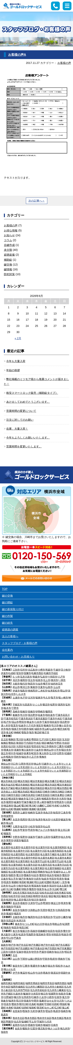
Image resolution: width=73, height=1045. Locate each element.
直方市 (65, 997)
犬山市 (12, 885)
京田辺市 (11, 920)
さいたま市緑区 (21, 770)
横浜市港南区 (23, 784)
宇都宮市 (17, 704)
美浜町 (55, 882)
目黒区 (4, 746)
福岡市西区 (61, 983)
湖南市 (9, 906)
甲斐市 (23, 830)
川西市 (12, 952)
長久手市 (13, 878)
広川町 (58, 1007)
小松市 (31, 826)
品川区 (12, 746)
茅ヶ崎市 (41, 802)
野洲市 (46, 903)
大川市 (60, 1000)
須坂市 (31, 837)
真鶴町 (32, 809)
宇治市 (56, 917)
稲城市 (19, 753)
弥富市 (40, 889)
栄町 (31, 729)
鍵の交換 (7, 595)
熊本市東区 (58, 1018)
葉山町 (17, 805)
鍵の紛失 (7, 622)
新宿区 (19, 743)
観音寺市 (17, 965)
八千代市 (31, 725)
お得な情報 (11, 230)
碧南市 (58, 875)
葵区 (51, 896)
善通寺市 (35, 965)
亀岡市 (31, 917)
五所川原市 (26, 676)
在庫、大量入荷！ (17, 428)
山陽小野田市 (35, 959)
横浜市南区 (36, 791)
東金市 (30, 722)
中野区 (58, 743)
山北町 (9, 809)
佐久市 (64, 837)
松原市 (22, 934)
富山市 (9, 823)
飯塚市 (26, 993)
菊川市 (27, 899)
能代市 (23, 683)
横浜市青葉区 (37, 781)
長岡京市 (48, 917)
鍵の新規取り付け (13, 609)
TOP (5, 588)
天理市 (43, 910)
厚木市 (55, 798)
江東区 (52, 739)
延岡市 (16, 1025)
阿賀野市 (8, 816)
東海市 (29, 878)
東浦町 (30, 882)
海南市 (7, 927)
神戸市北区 (22, 945)
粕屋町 (40, 1004)
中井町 (55, 805)
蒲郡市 (12, 875)
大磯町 (40, 805)
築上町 (65, 1007)
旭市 (31, 732)
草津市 (64, 903)
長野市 (23, 837)
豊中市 (66, 931)
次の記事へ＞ (36, 200)
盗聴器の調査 (10, 629)
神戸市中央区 (48, 945)
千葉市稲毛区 (11, 718)
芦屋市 (42, 952)
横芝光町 (62, 729)
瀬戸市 (22, 878)
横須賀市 (13, 798)
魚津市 (39, 819)
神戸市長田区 (8, 948)
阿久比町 (39, 882)
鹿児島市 (42, 1028)
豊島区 (12, 743)
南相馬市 (32, 690)
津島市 (25, 889)
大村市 (33, 1011)
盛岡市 (23, 680)
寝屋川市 (25, 931)
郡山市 (63, 690)
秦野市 (50, 802)
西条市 (46, 972)
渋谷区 (65, 743)
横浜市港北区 (37, 784)
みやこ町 (49, 1007)
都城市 (46, 1025)
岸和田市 (56, 934)
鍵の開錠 (7, 602)
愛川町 (25, 805)
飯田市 (25, 840)
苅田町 (55, 1004)
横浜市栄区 (51, 784)
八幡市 (64, 917)
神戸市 (12, 945)
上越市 (23, 812)
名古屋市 (5, 847)
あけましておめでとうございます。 (28, 401)
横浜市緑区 (24, 791)
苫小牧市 (65, 669)
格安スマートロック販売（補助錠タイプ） (32, 392)
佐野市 (53, 704)
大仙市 (39, 683)
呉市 (15, 955)
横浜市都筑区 (23, 788)
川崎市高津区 (28, 795)
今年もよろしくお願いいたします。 (28, 437)
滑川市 (31, 819)
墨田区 (35, 739)
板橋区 (4, 743)
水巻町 (9, 1007)
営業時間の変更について (21, 410)
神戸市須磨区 (23, 948)
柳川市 (17, 997)
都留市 (7, 833)
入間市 (22, 763)
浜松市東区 (60, 892)
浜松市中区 (14, 896)
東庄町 (38, 732)
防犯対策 (9, 274)
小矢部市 (55, 819)
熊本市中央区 (44, 1018)
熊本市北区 (18, 1018)
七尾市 (16, 826)
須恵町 (25, 1007)
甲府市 (31, 830)
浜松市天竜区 (20, 892)
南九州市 (65, 1028)
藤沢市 (32, 802)
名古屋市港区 (8, 861)
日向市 (23, 1025)
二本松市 (42, 690)
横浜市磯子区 (52, 781)
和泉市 (65, 934)
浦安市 (39, 725)
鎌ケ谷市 (64, 725)
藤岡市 (49, 711)
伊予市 (16, 972)
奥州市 (54, 680)
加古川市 (59, 952)
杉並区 (27, 746)
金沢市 (23, 826)
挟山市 (37, 763)
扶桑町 (17, 889)
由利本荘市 (57, 683)
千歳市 (56, 669)
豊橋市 (27, 875)
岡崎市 (41, 871)
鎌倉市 (22, 798)
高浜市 (50, 875)
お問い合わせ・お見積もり (18, 656)
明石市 (68, 952)
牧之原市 (18, 899)
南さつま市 (54, 1028)
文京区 (65, 739)
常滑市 (60, 878)
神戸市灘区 (34, 945)
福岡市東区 (7, 983)
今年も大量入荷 (15, 361)
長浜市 (16, 903)
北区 (59, 739)
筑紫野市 (53, 993)
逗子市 (29, 798)
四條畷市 (42, 931)
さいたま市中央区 (39, 770)
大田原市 (27, 704)
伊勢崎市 (40, 711)
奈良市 (16, 910)
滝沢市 (16, 680)
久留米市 (18, 993)
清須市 (52, 885)
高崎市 (16, 711)
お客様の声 (64, 62)
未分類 (8, 249)
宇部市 (46, 959)
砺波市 (64, 819)
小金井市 (38, 750)
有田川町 (24, 927)
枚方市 (16, 931)
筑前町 (17, 1007)
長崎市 (64, 1011)
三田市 (4, 952)
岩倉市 (45, 885)
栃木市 (7, 708)
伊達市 (4, 673)
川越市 (45, 763)
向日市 (39, 917)
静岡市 (36, 896)
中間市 (35, 1000)
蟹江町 (63, 889)
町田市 (35, 753)
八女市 (42, 997)
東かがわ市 (10, 969)
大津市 (31, 903)
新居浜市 (55, 972)
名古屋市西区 (18, 854)
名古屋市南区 (16, 871)
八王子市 (34, 756)
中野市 (16, 837)
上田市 (46, 837)
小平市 (57, 750)
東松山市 (5, 763)
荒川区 (19, 739)
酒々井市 (5, 725)
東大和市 (44, 753)
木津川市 (21, 920)
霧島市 (26, 1028)
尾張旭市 (36, 885)
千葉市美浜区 (26, 718)
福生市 (25, 756)
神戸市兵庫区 (63, 945)
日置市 (33, 1028)
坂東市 (39, 697)
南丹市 (23, 917)
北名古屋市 (63, 885)
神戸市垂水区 (37, 948)
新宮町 (40, 1007)
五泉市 (39, 812)
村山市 (16, 687)
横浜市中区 (51, 788)
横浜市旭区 (24, 781)
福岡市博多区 (33, 983)
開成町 (17, 809)
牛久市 (46, 697)
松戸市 (7, 722)
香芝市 (51, 910)
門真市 (17, 938)
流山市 (15, 722)
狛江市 (45, 746)
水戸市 (23, 697)
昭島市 (9, 756)
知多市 (45, 878)
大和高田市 (61, 910)
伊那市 (17, 840)
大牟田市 (35, 993)
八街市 (38, 722)
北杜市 (16, 830)
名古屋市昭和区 (58, 847)
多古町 (9, 732)
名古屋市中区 (28, 847)
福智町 (32, 1007)
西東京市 (8, 750)
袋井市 (42, 899)
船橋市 (16, 715)
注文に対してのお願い (19, 419)
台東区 (27, 739)
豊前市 (15, 1004)
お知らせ (9, 235)
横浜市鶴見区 (37, 788)
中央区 (37, 743)
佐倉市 (41, 715)
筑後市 (27, 1000)
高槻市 (33, 931)
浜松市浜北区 (47, 892)
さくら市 (37, 704)
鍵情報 (8, 269)
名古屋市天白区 (61, 864)
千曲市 (39, 837)
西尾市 (4, 875)
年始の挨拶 (13, 370)
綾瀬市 (17, 802)
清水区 (44, 896)
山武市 (53, 729)
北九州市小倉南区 (54, 986)
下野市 (15, 708)
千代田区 (28, 743)
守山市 (39, 903)
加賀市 (39, 826)
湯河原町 (41, 809)
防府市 (53, 959)
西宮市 (27, 952)
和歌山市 (57, 924)
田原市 (7, 882)
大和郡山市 (34, 910)
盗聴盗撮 (9, 254)
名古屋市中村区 (12, 858)
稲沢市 (27, 885)
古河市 (31, 697)
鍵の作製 (7, 616)
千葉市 (45, 722)
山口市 (16, 959)
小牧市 (19, 885)
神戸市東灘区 (64, 948)
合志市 (17, 1021)
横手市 (46, 683)
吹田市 (51, 931)
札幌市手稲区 (51, 673)
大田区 (19, 746)
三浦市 (37, 798)
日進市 (4, 878)
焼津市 (9, 899)
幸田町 (22, 882)
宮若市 (7, 1004)
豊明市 (42, 875)
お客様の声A (17, 54)
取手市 (54, 697)
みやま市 (51, 1000)
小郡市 (50, 997)
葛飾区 (12, 739)
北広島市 (32, 669)
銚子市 (45, 732)
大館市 (16, 683)
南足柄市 (8, 805)
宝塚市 (19, 952)
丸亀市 (43, 965)
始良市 (18, 1028)
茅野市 (9, 840)
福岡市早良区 (47, 983)
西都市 (31, 1025)
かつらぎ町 (28, 924)
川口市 (14, 763)
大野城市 (8, 997)
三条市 (64, 812)
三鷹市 (60, 746)
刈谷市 (35, 875)
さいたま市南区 (24, 774)
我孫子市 (16, 729)
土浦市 (16, 697)
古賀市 (58, 997)
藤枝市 (65, 896)
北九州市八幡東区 (56, 990)
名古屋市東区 (23, 868)
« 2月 (18, 338)
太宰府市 (26, 997)
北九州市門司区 (21, 990)
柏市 (8, 729)
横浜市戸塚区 (8, 788)
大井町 (63, 805)
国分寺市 (66, 750)
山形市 (49, 687)
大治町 (55, 889)
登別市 (19, 673)
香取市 (25, 732)
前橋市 (23, 711)
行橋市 (35, 997)
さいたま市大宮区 (56, 767)
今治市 (39, 972)
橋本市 (18, 924)
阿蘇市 (9, 1021)
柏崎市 (31, 812)
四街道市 (50, 715)
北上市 (46, 680)
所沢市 (29, 763)
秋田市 (31, 683)
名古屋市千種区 (48, 854)
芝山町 (45, 729)
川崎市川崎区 (57, 791)
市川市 (23, 715)
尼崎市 (50, 952)
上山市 (56, 687)
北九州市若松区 (38, 990)
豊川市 (19, 875)
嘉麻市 (42, 1000)
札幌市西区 (37, 673)
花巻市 (39, 680)
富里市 (14, 725)
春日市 (44, 993)
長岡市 (16, 812)
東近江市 (55, 903)
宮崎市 (39, 1025)
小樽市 (41, 669)
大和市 (62, 798)
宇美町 (48, 1004)
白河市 (12, 694)
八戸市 (61, 676)
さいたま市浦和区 (59, 770)
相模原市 (46, 798)
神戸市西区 (51, 948)
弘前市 (43, 676)
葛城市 (9, 913)
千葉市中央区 (55, 718)
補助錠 (8, 259)
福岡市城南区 (18, 986)
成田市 (38, 729)
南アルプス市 (43, 830)
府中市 (12, 753)
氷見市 (16, 819)
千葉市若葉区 (40, 718)
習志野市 (32, 715)
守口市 (9, 938)
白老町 (12, 673)
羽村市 (17, 756)
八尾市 (14, 934)
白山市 (46, 826)
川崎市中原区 (13, 795)
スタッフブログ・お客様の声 (19, 643)
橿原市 (17, 913)
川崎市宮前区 (43, 795)
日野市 (60, 753)
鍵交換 (8, 264)
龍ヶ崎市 (63, 697)
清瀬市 (17, 750)
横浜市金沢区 (8, 784)
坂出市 (51, 965)
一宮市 (63, 882)
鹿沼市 (46, 704)
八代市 (48, 1021)
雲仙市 (49, 1011)
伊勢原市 (59, 802)
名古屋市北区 (30, 864)
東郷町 (15, 882)
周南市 (61, 959)
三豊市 (26, 965)
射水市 (46, 819)
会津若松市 (54, 690)
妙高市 (56, 812)
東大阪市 (5, 934)
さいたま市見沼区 (20, 767)
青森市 (36, 676)
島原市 (56, 1011)
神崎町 (17, 732)
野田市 (22, 722)
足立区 (4, 739)
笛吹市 (53, 830)
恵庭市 (49, 669)
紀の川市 (39, 924)
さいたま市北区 (38, 767)
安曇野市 (55, 837)
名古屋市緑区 (16, 864)
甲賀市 (17, 906)
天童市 (41, 687)
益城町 (25, 1021)
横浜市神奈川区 (9, 781)
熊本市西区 (31, 1018)
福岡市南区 (19, 983)
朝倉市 (4, 1000)
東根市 (33, 687)
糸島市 (62, 993)
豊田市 (65, 875)
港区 (44, 743)
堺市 (48, 934)
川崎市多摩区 (57, 795)
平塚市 (25, 802)
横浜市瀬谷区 (64, 784)
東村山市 (48, 750)
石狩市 (23, 669)
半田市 (52, 878)
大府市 (37, 878)
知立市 (49, 871)
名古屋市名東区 (46, 858)
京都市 (16, 917)
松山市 (31, 972)
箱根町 (25, 809)
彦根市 (23, 903)
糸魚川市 (48, 812)
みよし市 (65, 871)
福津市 (12, 1000)
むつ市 (16, 676)
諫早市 (41, 1011)
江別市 (16, 669)
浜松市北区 (33, 892)
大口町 (9, 889)
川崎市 (46, 791)
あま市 (48, 889)
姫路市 (4, 945)
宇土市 (32, 1021)
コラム (8, 240)
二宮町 (48, 805)
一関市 (62, 680)
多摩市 (27, 753)
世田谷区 (36, 746)
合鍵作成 (9, 245)
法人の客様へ (10, 636)
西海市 (26, 1011)
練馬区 (50, 743)
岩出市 (48, 924)
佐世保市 (17, 1011)
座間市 (9, 802)
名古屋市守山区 (38, 861)
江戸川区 (44, 739)
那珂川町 (24, 1004)
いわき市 (21, 694)
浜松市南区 (27, 896)
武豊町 (48, 882)
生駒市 (23, 910)
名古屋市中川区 (21, 851)
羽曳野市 (31, 934)
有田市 (15, 927)
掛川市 (35, 899)
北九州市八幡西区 (35, 986)
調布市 (52, 746)
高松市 (59, 965)
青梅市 (42, 756)
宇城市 (40, 1021)
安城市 (56, 871)
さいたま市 (55, 763)
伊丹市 (35, 952)
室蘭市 (27, 673)
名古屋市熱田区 (55, 851)
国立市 (4, 753)
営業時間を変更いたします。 (24, 446)
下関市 (23, 959)
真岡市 (61, 704)
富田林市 (41, 934)
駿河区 (57, 896)
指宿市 (4, 1032)
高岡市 (23, 819)
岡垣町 (63, 1004)
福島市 (23, 690)
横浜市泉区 (65, 781)
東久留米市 (27, 750)
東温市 (23, 972)
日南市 (54, 1025)
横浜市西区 (63, 788)
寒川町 (32, 805)
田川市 (19, 1000)
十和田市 (52, 676)
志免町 (32, 1004)
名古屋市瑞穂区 (53, 868)
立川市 (52, 753)
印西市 (25, 729)
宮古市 (31, 680)
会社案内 (7, 649)
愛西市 (32, 889)
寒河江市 (25, 687)
